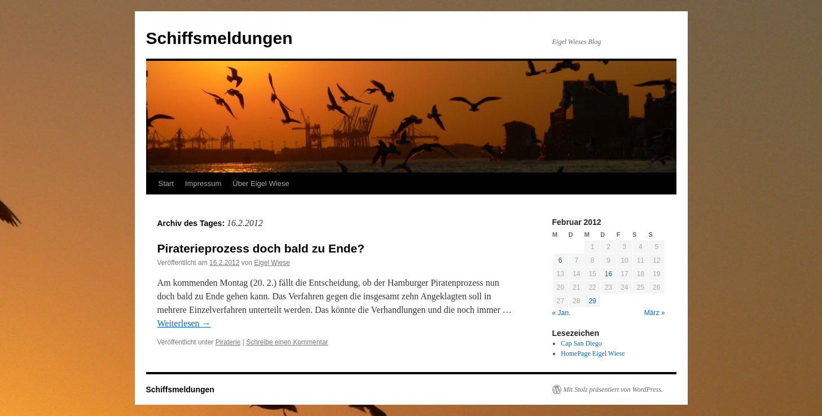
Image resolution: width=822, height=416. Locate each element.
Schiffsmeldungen (219, 38)
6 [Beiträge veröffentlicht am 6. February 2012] (560, 260)
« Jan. (561, 313)
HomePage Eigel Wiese (593, 353)
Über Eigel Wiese (260, 183)
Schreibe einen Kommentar (287, 342)
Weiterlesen (184, 323)
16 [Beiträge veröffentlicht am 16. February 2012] (608, 274)
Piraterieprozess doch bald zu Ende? (261, 248)
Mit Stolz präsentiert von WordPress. (613, 389)
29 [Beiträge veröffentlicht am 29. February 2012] (592, 301)
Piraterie (228, 342)
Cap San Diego (581, 343)
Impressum (203, 183)
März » (654, 313)
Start (166, 183)
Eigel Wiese (271, 263)
